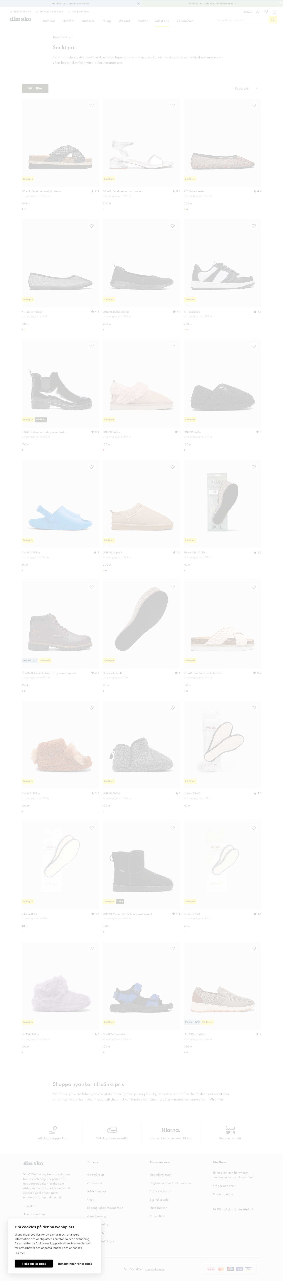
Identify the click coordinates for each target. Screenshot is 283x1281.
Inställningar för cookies (75, 1263)
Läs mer (20, 1253)
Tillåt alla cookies (34, 1263)
